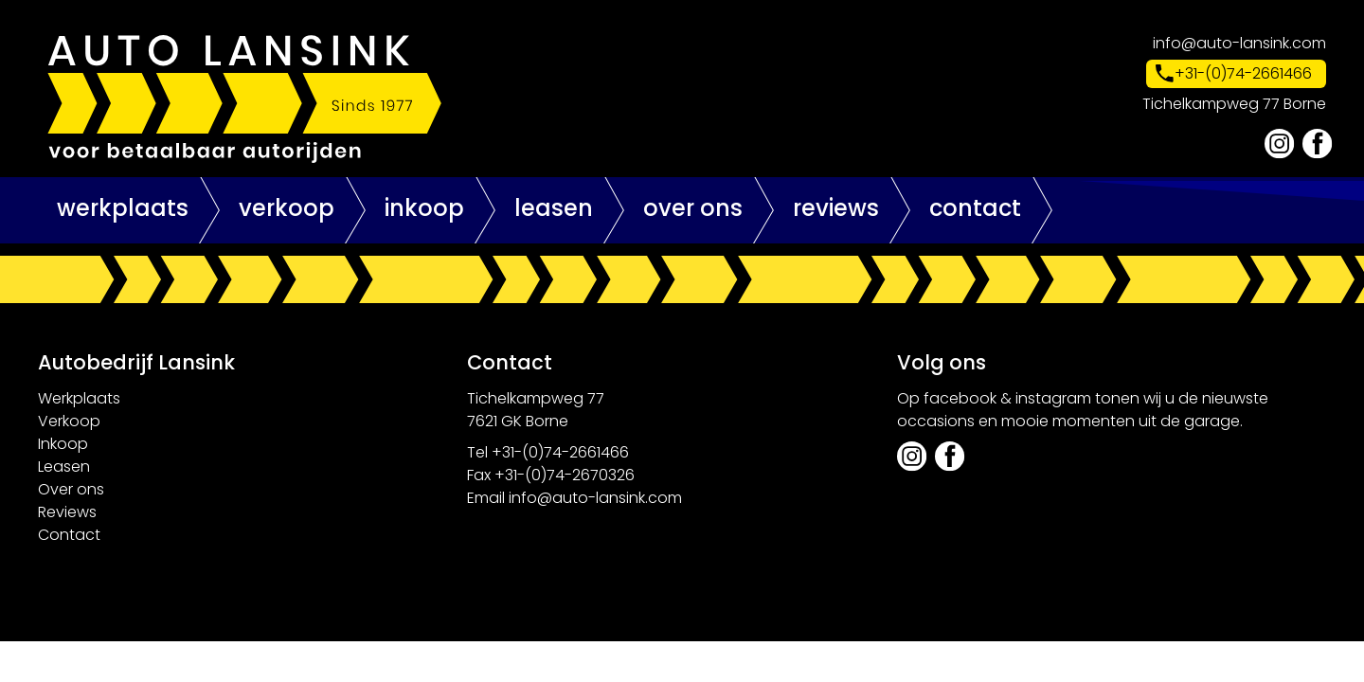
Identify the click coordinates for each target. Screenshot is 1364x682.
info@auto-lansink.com (1239, 43)
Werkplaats (122, 208)
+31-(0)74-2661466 (1243, 73)
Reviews (836, 208)
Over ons (693, 208)
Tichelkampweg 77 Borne (1234, 104)
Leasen (553, 208)
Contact (975, 208)
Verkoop (286, 208)
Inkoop (424, 208)
